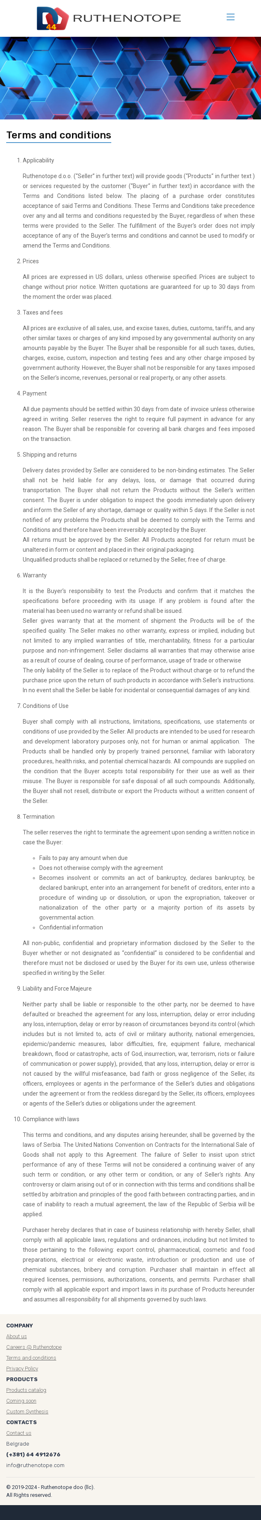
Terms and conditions (31, 1358)
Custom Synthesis (27, 1411)
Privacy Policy (22, 1368)
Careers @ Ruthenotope (34, 1347)
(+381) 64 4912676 (33, 1454)
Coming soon (21, 1401)
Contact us (18, 1433)
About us (16, 1336)
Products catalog (26, 1390)
